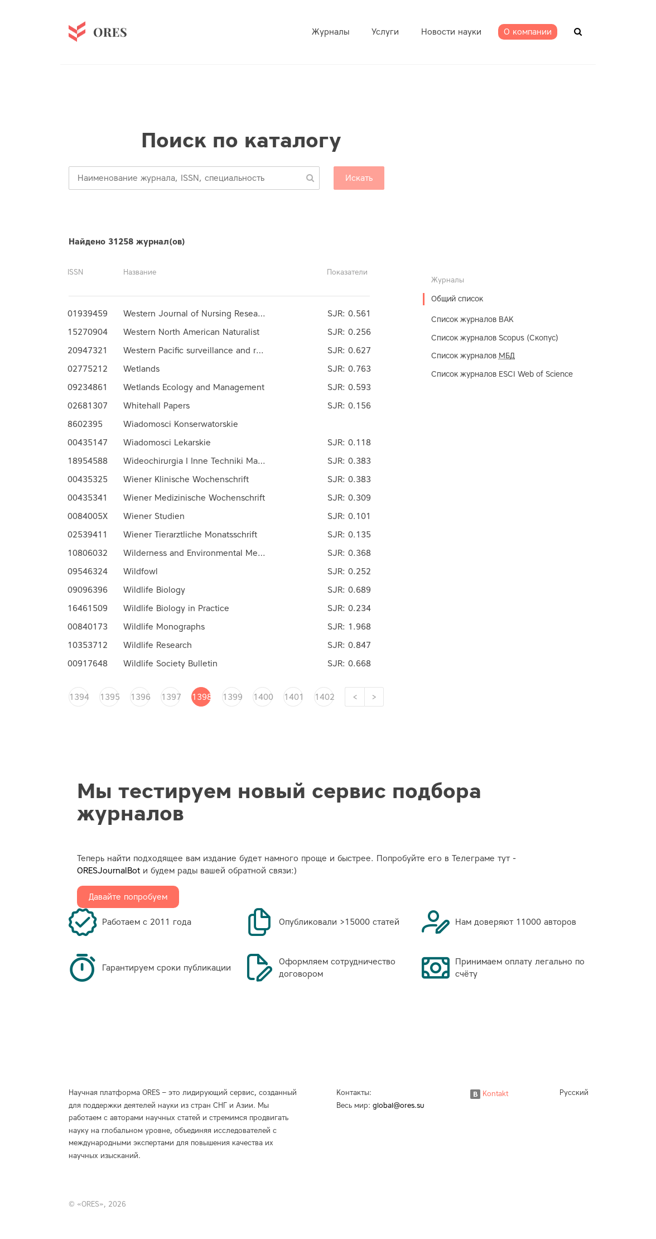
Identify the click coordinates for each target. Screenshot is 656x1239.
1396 (140, 697)
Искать (359, 178)
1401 (293, 697)
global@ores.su (399, 1105)
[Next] (374, 697)
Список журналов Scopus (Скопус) (494, 338)
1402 (324, 697)
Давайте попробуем (128, 897)
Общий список (457, 299)
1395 (109, 697)
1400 (262, 697)
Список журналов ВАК (472, 319)
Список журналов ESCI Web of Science (502, 374)
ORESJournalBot (108, 871)
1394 (78, 697)
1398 (201, 697)
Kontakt (489, 1093)
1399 (232, 697)
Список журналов (473, 356)
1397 (170, 697)
